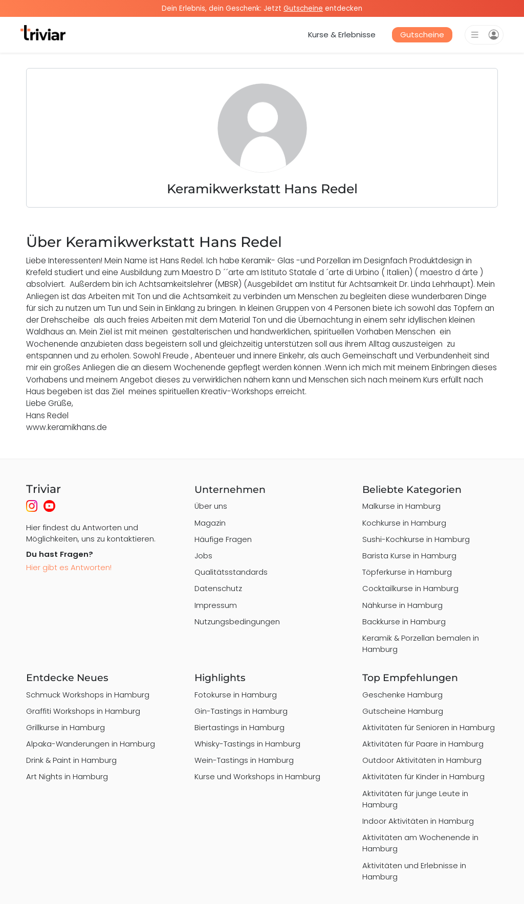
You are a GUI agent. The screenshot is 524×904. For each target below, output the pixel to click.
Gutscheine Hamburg (402, 711)
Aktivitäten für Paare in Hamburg (423, 743)
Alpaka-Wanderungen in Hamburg (90, 743)
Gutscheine (422, 34)
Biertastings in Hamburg (239, 727)
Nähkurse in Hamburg (402, 605)
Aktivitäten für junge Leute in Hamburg (415, 799)
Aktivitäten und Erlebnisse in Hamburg (414, 871)
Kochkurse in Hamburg (404, 522)
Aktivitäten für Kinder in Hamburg (423, 776)
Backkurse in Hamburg (404, 621)
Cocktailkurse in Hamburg (410, 588)
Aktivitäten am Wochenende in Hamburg (420, 843)
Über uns (210, 506)
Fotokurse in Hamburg (235, 694)
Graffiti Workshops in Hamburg (83, 711)
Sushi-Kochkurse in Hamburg (416, 539)
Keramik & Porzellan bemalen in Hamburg (420, 643)
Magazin (210, 522)
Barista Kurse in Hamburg (409, 555)
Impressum (215, 605)
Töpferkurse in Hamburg (407, 572)
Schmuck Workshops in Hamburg (87, 694)
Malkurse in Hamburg (401, 506)
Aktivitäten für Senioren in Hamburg (428, 727)
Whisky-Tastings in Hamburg (247, 743)
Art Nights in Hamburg (67, 776)
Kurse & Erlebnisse (342, 34)
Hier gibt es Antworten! (69, 567)
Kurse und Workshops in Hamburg (257, 776)
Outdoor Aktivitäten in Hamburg (422, 760)
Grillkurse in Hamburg (65, 727)
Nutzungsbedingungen (237, 621)
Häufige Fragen (223, 539)
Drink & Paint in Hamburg (71, 760)
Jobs (203, 555)
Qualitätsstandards (231, 572)
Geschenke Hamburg (402, 694)
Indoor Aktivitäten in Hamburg (418, 821)
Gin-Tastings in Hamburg (241, 711)
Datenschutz (218, 588)
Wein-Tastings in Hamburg (244, 760)
